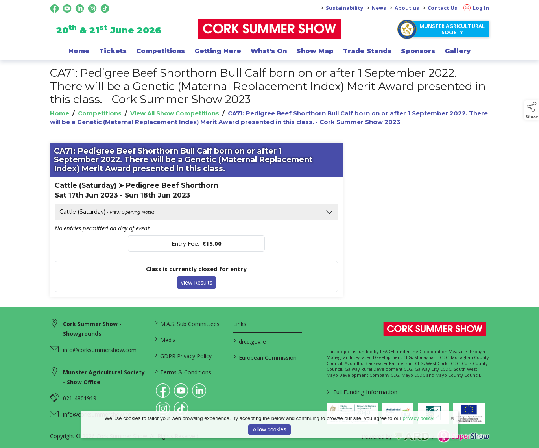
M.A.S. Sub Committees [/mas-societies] (187, 323)
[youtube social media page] (67, 8)
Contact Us (442, 7)
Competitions (100, 113)
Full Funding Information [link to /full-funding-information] (362, 392)
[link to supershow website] (463, 436)
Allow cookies (269, 429)
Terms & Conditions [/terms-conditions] (183, 371)
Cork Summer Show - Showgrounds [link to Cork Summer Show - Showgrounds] (92, 328)
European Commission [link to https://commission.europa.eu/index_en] (264, 357)
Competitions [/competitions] (160, 51)
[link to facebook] (163, 390)
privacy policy (418, 418)
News (379, 7)
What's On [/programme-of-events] (269, 51)
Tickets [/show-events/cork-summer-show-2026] (113, 51)
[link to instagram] (163, 409)
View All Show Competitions (174, 113)
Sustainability (344, 7)
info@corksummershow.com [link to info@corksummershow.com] (100, 350)
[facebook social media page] (54, 8)
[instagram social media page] (92, 8)
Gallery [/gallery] (458, 51)
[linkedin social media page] (79, 8)
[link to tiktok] (181, 409)
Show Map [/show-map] (315, 51)
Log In (476, 7)
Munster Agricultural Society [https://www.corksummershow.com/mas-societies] (452, 29)
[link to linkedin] (199, 390)
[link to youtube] (181, 390)
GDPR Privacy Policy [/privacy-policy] (183, 355)
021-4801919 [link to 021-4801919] (79, 398)
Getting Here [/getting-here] (217, 51)
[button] (531, 110)
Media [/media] (165, 339)
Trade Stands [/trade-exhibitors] (367, 51)
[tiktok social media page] (104, 8)
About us (407, 7)
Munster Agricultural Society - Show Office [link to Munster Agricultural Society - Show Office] (104, 377)
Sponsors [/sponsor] (418, 51)
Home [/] (79, 51)
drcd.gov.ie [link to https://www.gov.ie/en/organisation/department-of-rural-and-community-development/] (249, 341)
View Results (196, 282)
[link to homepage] (269, 29)
